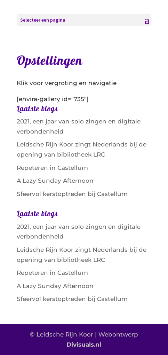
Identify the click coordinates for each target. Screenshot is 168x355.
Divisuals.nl (83, 344)
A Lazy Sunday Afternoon (55, 180)
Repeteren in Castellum (52, 167)
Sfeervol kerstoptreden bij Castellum (72, 193)
